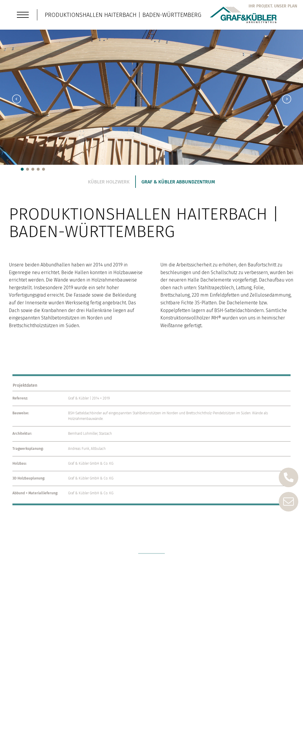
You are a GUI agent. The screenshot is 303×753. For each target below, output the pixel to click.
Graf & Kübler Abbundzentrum (178, 182)
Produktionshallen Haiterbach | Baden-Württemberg (123, 14)
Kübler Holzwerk (109, 182)
